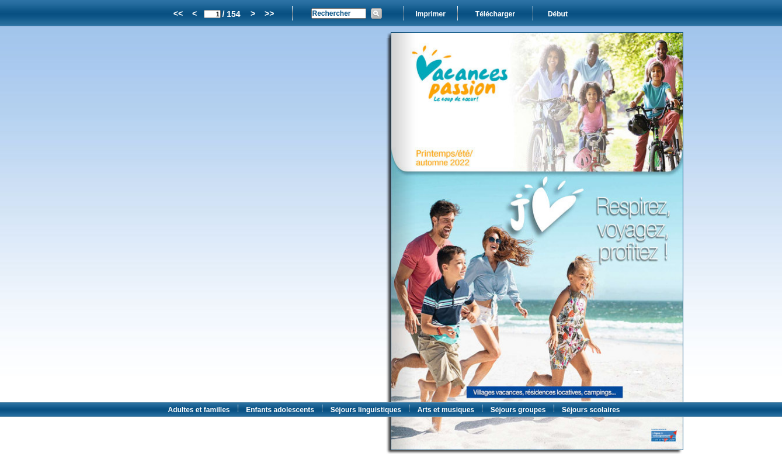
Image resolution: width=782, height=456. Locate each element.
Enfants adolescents (280, 410)
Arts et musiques (446, 410)
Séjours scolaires (591, 410)
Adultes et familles (199, 410)
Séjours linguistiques (366, 410)
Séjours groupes (518, 410)
